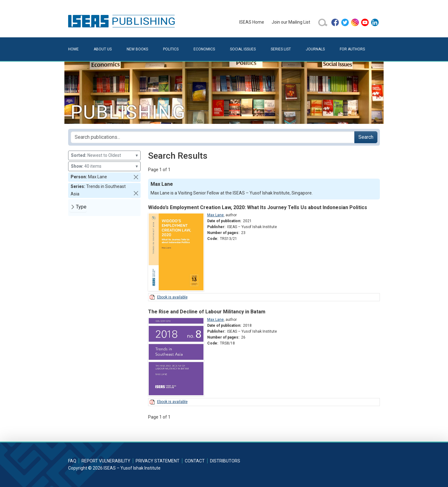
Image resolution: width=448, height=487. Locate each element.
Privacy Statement (158, 460)
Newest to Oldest (104, 155)
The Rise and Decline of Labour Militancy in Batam (206, 312)
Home (73, 49)
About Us (103, 49)
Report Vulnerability (106, 460)
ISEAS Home (251, 22)
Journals (315, 49)
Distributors (225, 460)
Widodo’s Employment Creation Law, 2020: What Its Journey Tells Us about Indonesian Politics (257, 207)
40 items (104, 166)
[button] (136, 177)
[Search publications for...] (213, 137)
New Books (137, 49)
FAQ (72, 460)
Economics (204, 49)
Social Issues (243, 49)
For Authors (352, 49)
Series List (281, 49)
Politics (171, 49)
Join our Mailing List (291, 22)
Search (365, 137)
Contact (195, 460)
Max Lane (215, 215)
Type (81, 207)
